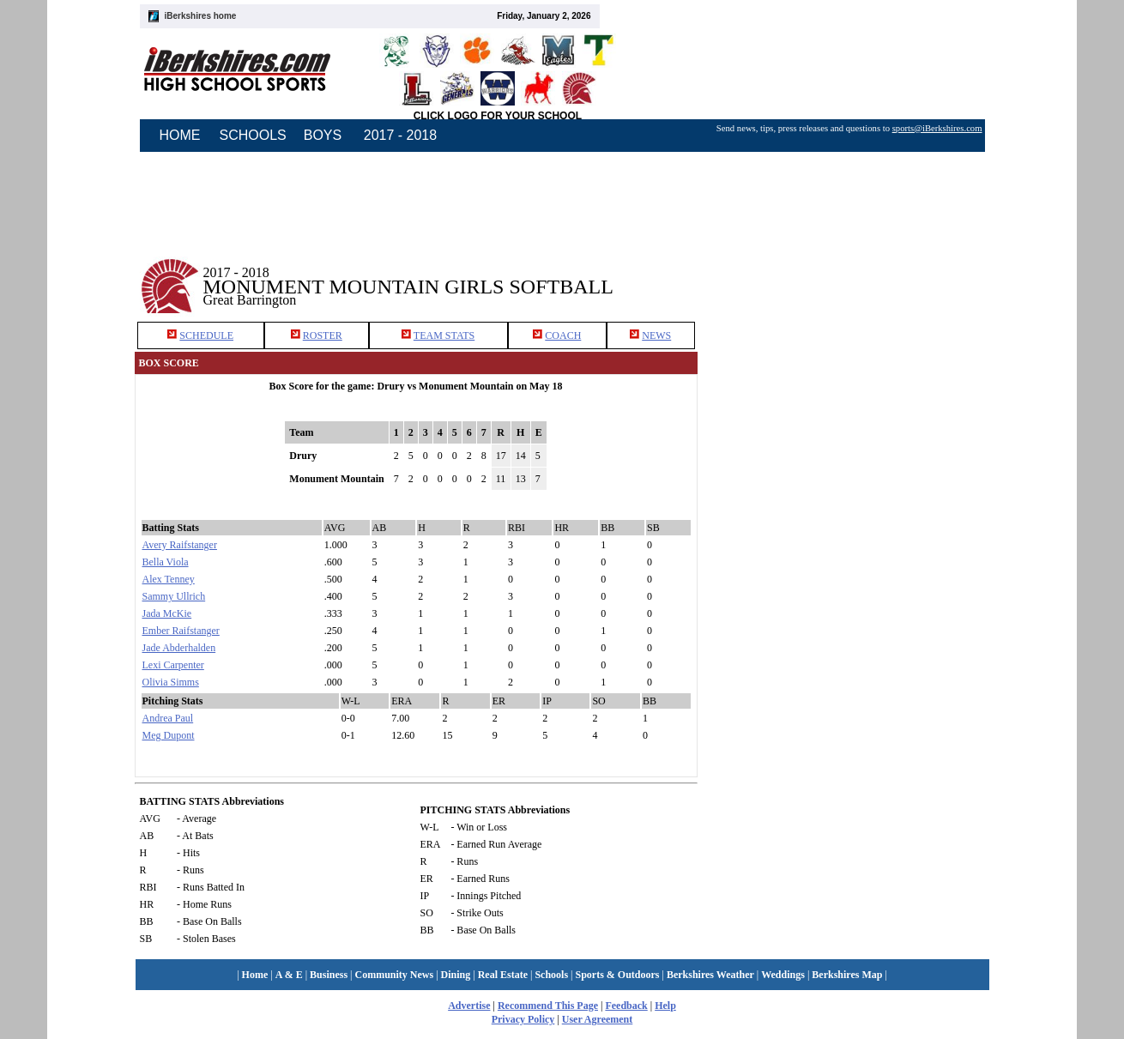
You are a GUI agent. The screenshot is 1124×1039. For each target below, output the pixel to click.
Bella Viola (165, 562)
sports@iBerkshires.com (937, 128)
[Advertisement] (852, 273)
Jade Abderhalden (179, 648)
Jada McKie (167, 613)
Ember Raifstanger (181, 631)
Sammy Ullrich (174, 596)
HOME (180, 135)
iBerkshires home (201, 16)
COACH (563, 335)
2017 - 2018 (400, 135)
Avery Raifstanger (179, 545)
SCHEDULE (206, 335)
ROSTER (322, 335)
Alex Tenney (168, 579)
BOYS (322, 135)
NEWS (656, 335)
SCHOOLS (253, 135)
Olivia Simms (170, 682)
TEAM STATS (444, 335)
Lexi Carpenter (173, 665)
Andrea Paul (168, 718)
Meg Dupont (168, 735)
